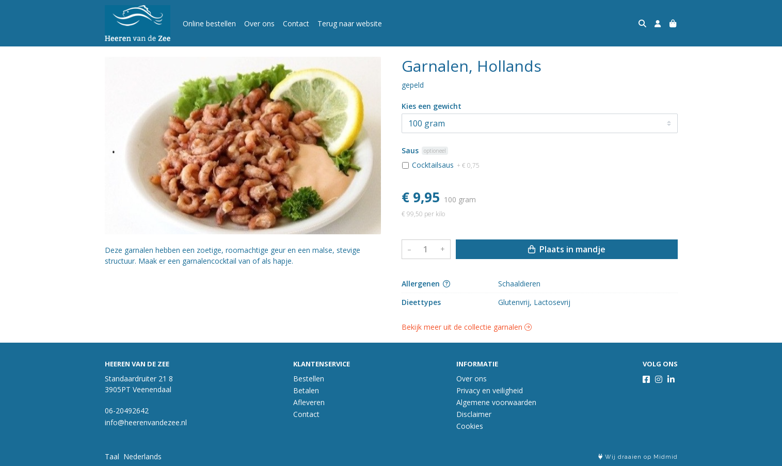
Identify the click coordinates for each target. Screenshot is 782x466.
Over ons (259, 23)
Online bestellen (209, 23)
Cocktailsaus (446, 165)
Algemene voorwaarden (496, 402)
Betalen (306, 390)
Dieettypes (421, 302)
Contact (296, 23)
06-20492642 (127, 410)
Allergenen (426, 283)
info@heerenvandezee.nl (146, 422)
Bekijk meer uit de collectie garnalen (467, 327)
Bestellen (308, 378)
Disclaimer (473, 414)
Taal (112, 456)
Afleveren (309, 402)
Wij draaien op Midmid (638, 457)
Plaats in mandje (566, 249)
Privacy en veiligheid (489, 390)
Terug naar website (349, 23)
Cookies (469, 426)
